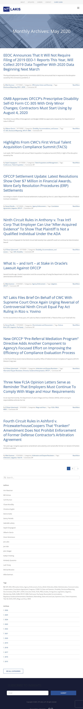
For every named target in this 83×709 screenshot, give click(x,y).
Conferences (7, 165)
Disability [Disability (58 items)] (58, 589)
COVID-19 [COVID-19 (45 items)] (38, 589)
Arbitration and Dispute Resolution (47, 368)
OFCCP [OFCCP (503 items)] (22, 594)
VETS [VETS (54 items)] (14, 599)
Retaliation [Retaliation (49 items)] (29, 596)
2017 (6, 652)
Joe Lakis (6, 542)
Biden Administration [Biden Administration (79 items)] (61, 587)
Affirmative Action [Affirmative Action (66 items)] (18, 587)
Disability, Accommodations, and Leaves (45, 129)
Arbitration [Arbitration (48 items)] (50, 587)
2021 (6, 633)
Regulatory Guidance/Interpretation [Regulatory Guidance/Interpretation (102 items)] (14, 596)
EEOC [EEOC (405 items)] (23, 592)
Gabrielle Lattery (9, 523)
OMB (29, 131)
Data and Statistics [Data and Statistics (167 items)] (48, 589)
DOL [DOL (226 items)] (14, 592)
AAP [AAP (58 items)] (6, 587)
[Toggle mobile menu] (78, 8)
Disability (20, 252)
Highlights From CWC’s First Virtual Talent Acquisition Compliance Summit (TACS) (37, 144)
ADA (14, 252)
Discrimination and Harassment (43, 325)
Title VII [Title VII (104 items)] (5, 599)
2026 (6, 610)
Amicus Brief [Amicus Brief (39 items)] (42, 587)
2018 (6, 647)
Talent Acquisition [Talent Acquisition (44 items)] (71, 596)
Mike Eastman (9, 85)
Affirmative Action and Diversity (42, 85)
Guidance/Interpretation (37, 371)
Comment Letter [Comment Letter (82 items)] (73, 587)
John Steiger (7, 551)
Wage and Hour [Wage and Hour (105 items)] (22, 599)
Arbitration (6, 458)
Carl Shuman (7, 500)
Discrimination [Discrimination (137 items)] (8, 592)
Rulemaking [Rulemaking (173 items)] (37, 596)
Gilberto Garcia (10, 129)
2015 (6, 661)
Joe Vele (6, 546)
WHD (5, 409)
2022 (6, 629)
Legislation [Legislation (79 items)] (61, 592)
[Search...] (41, 477)
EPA (8, 327)
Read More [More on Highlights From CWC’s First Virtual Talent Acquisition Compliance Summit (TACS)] (76, 163)
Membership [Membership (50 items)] (7, 594)
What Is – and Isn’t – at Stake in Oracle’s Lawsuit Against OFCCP (35, 265)
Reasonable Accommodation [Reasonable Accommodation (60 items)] (53, 594)
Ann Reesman (8, 490)
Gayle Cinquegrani (11, 163)
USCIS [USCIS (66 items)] (10, 599)
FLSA (53, 407)
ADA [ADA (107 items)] (10, 587)
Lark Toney (7, 565)
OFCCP (25, 131)
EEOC (23, 87)
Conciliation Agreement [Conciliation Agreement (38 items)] (20, 589)
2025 (6, 615)
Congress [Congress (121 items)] (32, 589)
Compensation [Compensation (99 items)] (8, 589)
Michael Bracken (8, 570)
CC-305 (5, 131)
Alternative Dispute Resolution (12, 371)
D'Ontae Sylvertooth (11, 250)
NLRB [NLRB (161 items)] (18, 594)
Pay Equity (20, 327)
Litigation (14, 208)
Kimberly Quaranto (9, 560)
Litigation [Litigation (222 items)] (68, 592)
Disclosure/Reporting (10, 87)
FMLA (57, 407)
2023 (6, 624)
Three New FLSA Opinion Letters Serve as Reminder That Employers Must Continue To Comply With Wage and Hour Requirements (39, 387)
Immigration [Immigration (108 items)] (53, 592)
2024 (6, 619)
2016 (6, 657)
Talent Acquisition (17, 165)
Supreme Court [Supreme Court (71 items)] (60, 596)
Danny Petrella (10, 206)
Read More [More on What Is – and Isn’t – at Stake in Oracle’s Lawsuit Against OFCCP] (76, 284)
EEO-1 (19, 87)
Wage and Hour (41, 407)
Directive (26, 371)
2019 (6, 643)
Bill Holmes (7, 495)
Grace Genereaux (9, 537)
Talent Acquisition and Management (46, 163)
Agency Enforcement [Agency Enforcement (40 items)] (30, 587)
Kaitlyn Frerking (8, 556)
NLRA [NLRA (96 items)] (14, 594)
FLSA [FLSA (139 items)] (37, 592)
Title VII (19, 458)
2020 (6, 638)
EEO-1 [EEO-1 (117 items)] (19, 592)
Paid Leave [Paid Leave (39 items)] (32, 594)
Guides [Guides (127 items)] (46, 592)
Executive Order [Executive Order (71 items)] (30, 592)
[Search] (5, 477)
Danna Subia (7, 514)
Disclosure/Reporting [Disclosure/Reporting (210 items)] (67, 589)
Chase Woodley (8, 504)
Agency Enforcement (39, 206)
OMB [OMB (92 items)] (26, 594)
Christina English (9, 509)
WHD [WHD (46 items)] (29, 599)
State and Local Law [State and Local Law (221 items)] (48, 596)
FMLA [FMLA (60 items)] (41, 592)
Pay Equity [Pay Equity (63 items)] (40, 594)
